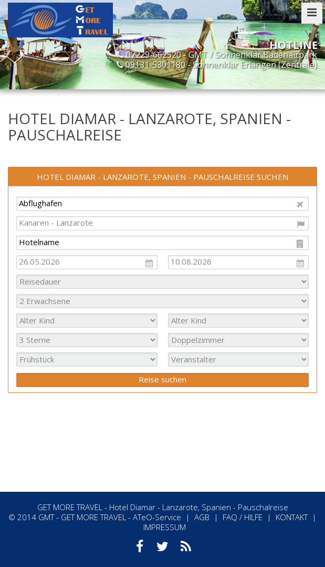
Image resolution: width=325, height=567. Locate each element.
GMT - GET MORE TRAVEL (82, 517)
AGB (201, 517)
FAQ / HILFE (243, 517)
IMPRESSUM (164, 527)
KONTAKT (292, 517)
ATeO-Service (157, 517)
